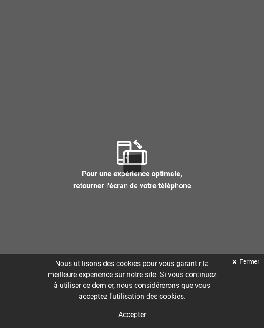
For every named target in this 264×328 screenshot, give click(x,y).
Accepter (132, 314)
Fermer (248, 261)
